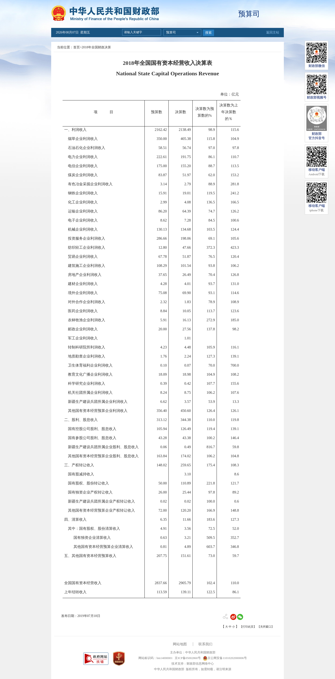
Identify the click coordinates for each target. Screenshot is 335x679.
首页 (76, 47)
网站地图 (180, 644)
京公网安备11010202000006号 (225, 658)
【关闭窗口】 (265, 626)
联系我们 (205, 644)
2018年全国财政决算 (96, 47)
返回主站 (272, 32)
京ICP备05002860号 (187, 658)
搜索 (208, 32)
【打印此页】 (248, 626)
